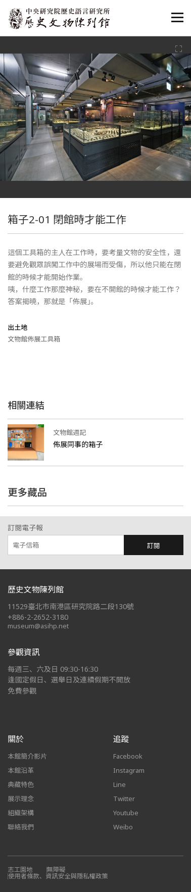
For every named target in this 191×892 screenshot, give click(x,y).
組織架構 (21, 812)
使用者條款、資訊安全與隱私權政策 (58, 876)
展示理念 (21, 798)
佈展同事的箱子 (78, 444)
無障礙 (56, 869)
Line (119, 784)
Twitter (124, 798)
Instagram (129, 770)
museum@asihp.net (38, 625)
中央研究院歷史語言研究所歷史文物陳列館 (59, 18)
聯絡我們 (21, 826)
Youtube (125, 812)
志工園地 (20, 869)
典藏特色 (21, 784)
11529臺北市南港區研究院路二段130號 (71, 606)
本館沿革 (21, 770)
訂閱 (153, 545)
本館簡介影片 (27, 756)
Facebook (127, 756)
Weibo (123, 826)
